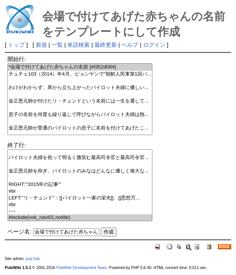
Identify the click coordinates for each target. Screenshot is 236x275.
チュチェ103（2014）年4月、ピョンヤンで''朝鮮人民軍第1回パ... (80, 74)
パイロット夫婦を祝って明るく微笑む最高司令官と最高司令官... (80, 157)
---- (80, 211)
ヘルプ (129, 45)
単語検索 (78, 45)
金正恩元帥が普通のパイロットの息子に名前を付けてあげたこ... (80, 128)
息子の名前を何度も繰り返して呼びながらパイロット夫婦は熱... (80, 114)
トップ (16, 45)
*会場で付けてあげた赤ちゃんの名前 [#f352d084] (80, 67)
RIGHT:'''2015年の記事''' (80, 184)
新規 (41, 45)
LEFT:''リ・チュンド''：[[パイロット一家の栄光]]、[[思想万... (80, 198)
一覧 (57, 45)
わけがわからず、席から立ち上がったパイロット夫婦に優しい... (80, 87)
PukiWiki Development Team (81, 267)
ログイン (154, 45)
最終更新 (105, 45)
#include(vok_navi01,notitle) (80, 217)
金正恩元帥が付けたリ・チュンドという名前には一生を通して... (80, 101)
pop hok (33, 258)
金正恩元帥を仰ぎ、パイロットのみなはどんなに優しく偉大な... (80, 171)
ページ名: (19, 231)
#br (80, 191)
